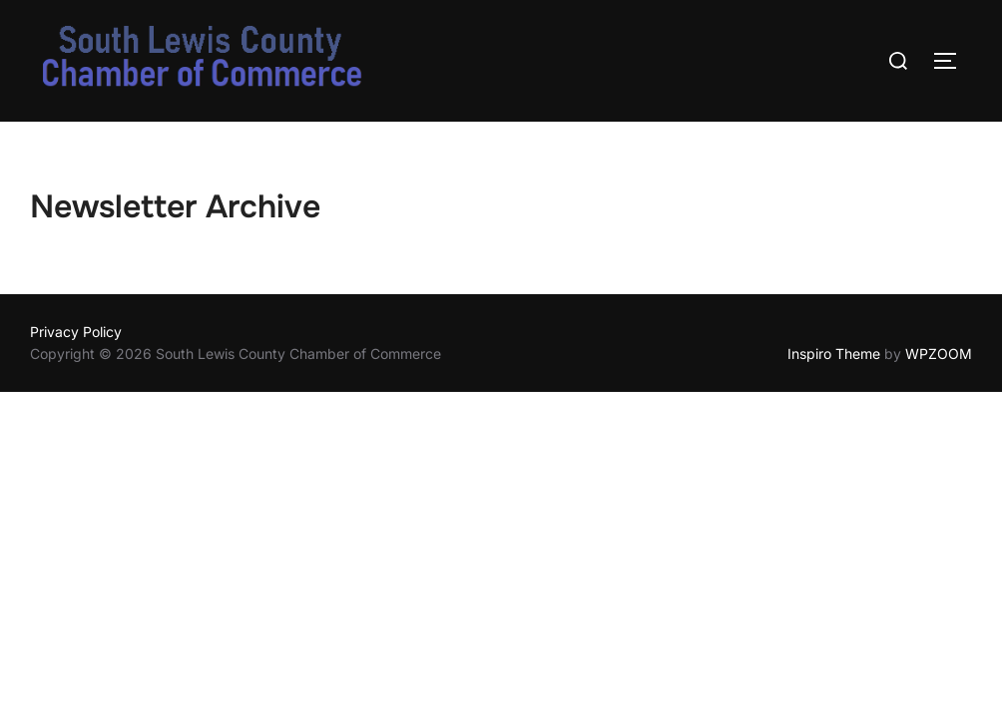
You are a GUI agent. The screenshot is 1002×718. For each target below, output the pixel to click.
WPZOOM (938, 353)
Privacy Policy (76, 331)
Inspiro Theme (833, 353)
